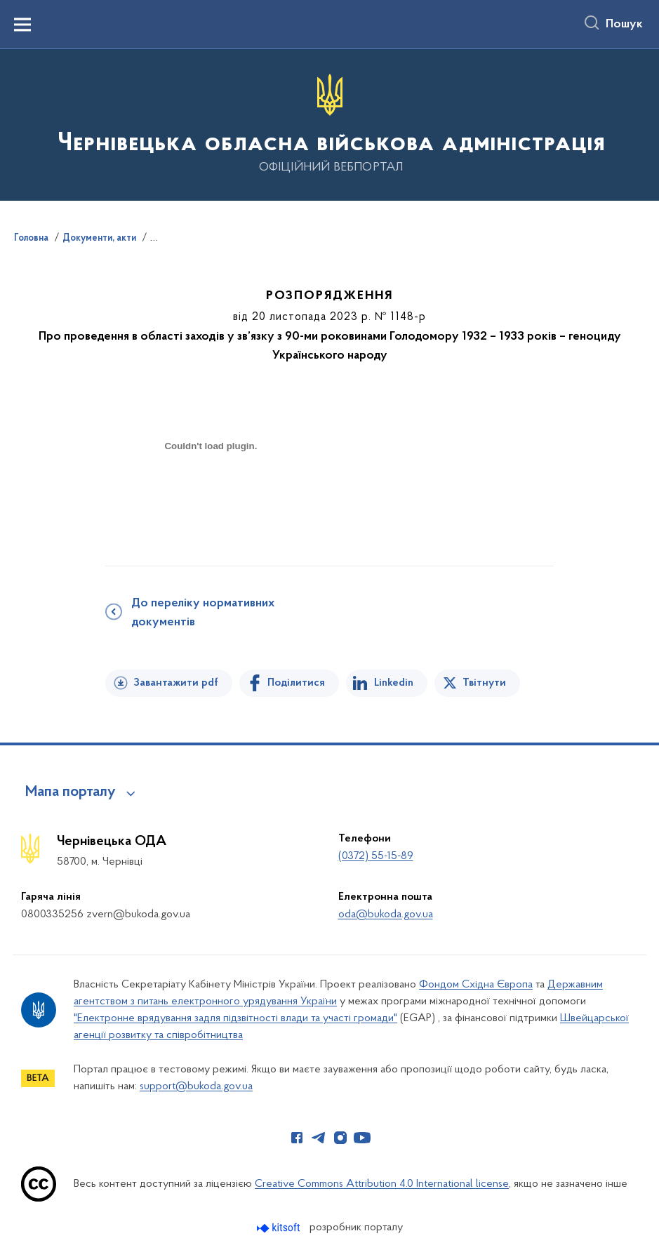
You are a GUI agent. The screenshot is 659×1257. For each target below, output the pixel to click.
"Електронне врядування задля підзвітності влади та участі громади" (235, 1018)
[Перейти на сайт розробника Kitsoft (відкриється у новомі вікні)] (279, 1228)
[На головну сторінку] (330, 124)
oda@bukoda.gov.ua (385, 914)
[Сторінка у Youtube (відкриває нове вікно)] (362, 1137)
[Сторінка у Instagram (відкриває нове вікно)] (340, 1137)
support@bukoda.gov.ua (196, 1086)
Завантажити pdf (175, 683)
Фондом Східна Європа (476, 984)
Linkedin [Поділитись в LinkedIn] (393, 683)
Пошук (624, 24)
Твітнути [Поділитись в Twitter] (484, 683)
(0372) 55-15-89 (375, 856)
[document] (210, 496)
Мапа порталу (70, 792)
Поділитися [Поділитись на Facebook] (296, 683)
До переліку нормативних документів (202, 613)
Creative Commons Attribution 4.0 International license (382, 1184)
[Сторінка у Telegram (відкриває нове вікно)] (318, 1137)
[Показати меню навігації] (22, 24)
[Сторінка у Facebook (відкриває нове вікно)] (296, 1137)
